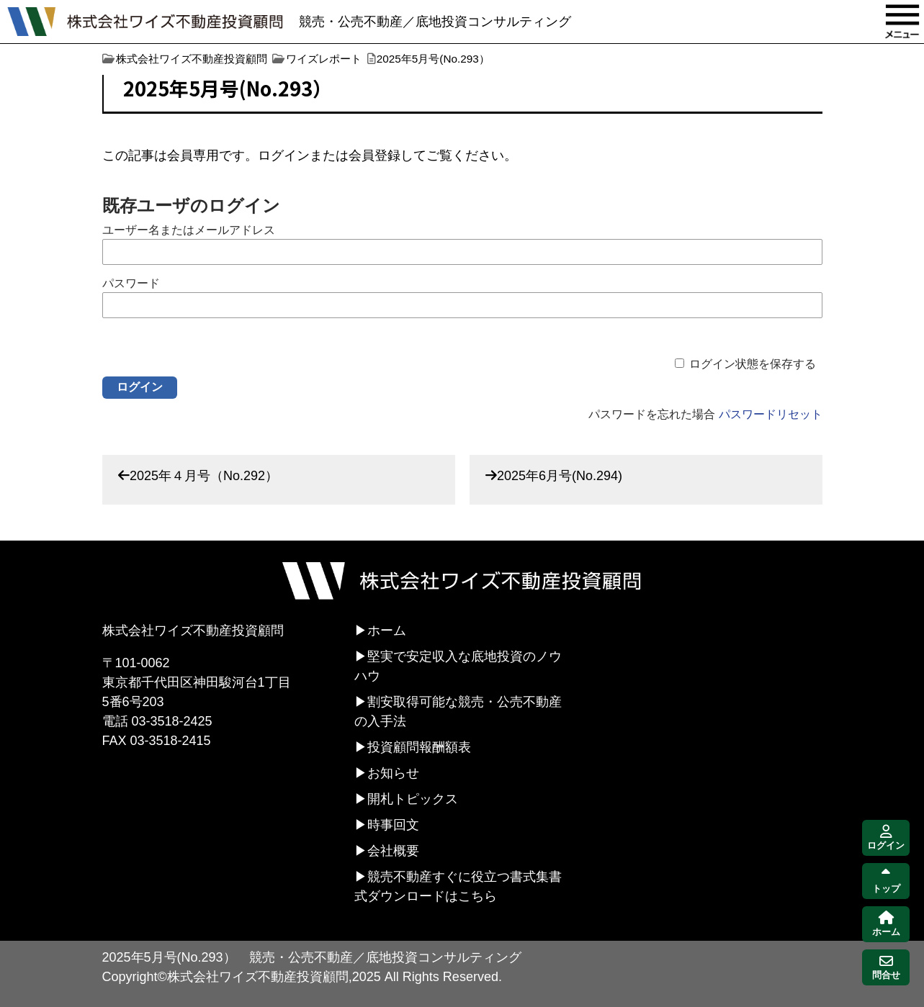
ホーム (386, 630)
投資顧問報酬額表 (419, 747)
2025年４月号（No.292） (204, 476)
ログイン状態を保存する (752, 364)
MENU (902, 21)
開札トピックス (412, 799)
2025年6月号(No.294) (559, 476)
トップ (886, 881)
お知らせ (393, 773)
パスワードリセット (770, 414)
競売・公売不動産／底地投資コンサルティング (435, 21)
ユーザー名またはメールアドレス (188, 230)
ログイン (886, 838)
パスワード (131, 283)
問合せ (886, 967)
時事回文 (393, 825)
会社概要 (393, 851)
